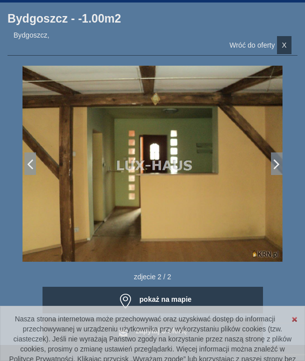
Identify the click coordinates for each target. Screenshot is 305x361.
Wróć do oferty (261, 45)
